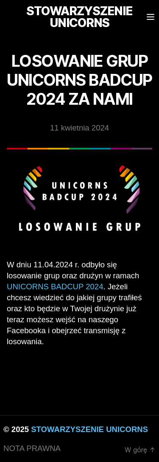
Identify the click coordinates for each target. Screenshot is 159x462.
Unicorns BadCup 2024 (55, 286)
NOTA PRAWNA (32, 448)
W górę (140, 450)
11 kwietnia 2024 (79, 127)
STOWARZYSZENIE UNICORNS (89, 429)
